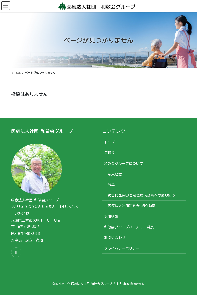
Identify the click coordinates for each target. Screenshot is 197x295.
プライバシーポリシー (122, 248)
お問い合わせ (114, 237)
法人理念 (115, 174)
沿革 (111, 184)
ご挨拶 (109, 152)
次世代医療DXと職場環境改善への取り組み (141, 195)
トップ (109, 142)
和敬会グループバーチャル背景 (129, 227)
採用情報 (111, 216)
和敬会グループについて (123, 163)
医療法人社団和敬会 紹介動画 (131, 206)
